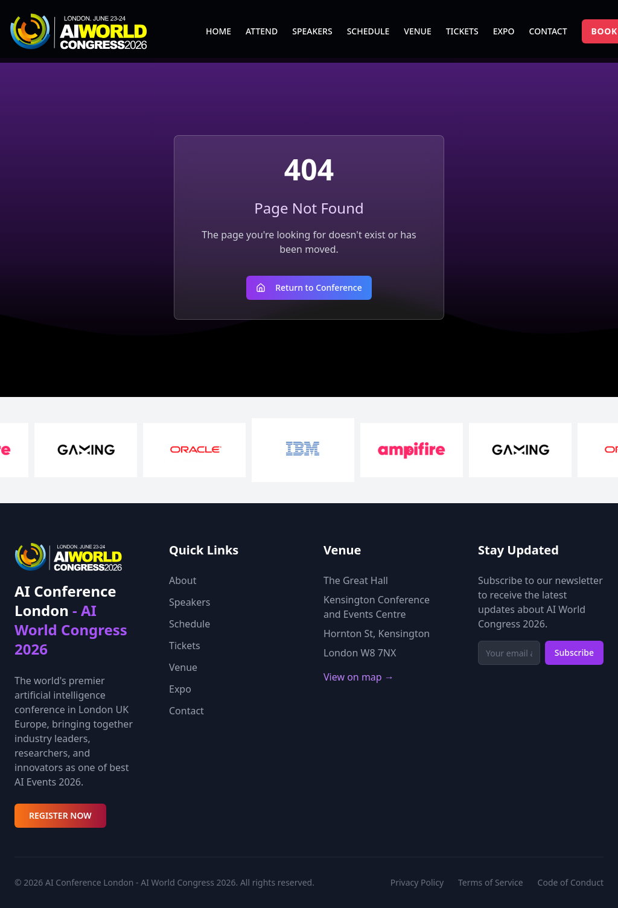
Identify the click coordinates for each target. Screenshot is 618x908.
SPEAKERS (312, 31)
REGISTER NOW (60, 815)
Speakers (189, 602)
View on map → (358, 677)
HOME (218, 31)
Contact (186, 710)
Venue (183, 667)
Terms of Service (490, 882)
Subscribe (574, 652)
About (182, 580)
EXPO (504, 31)
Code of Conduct (571, 882)
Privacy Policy (417, 882)
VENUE (417, 31)
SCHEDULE (368, 31)
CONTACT (548, 31)
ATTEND (262, 31)
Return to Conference (309, 287)
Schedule (189, 623)
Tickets (184, 645)
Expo (180, 689)
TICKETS (462, 31)
